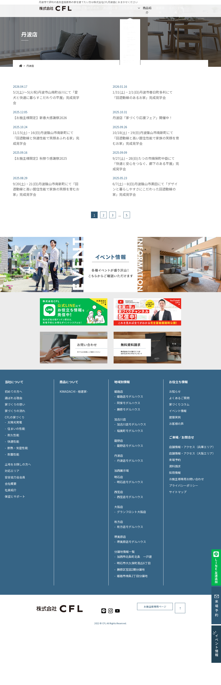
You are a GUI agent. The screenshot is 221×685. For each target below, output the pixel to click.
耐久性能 (13, 463)
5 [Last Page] (127, 215)
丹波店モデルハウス (130, 489)
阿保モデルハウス (128, 431)
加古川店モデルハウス (131, 453)
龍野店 (118, 469)
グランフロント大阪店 (131, 540)
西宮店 (118, 520)
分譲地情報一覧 (124, 580)
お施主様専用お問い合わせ (186, 507)
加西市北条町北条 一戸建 (134, 585)
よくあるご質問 (179, 426)
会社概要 (10, 512)
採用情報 (175, 501)
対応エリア (12, 499)
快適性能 (13, 470)
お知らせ (175, 420)
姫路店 (118, 420)
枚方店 (118, 550)
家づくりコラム (179, 433)
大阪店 (118, 535)
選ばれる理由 (100, 8)
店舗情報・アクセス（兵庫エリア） (192, 475)
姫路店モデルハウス (130, 425)
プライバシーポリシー (183, 514)
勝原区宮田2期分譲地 (131, 598)
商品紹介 (156, 8)
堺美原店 (120, 565)
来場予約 (175, 488)
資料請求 (175, 494)
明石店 (118, 505)
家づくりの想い (15, 433)
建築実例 (178, 8)
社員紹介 (10, 518)
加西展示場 (121, 499)
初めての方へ (72, 8)
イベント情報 (203, 8)
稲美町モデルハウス (130, 459)
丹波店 (118, 484)
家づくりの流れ (15, 439)
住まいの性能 (16, 457)
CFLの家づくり (130, 8)
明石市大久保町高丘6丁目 (134, 591)
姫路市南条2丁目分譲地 (132, 604)
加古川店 (120, 448)
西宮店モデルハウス (130, 525)
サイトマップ (178, 520)
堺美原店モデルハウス (131, 570)
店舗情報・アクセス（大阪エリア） (192, 482)
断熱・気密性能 (17, 476)
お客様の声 (176, 452)
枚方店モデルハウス (130, 555)
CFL (104, 651)
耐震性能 (13, 483)
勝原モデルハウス (128, 438)
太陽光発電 (14, 451)
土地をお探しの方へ (18, 493)
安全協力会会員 (15, 505)
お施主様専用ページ (182, 636)
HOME (49, 8)
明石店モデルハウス (130, 510)
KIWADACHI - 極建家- (74, 420)
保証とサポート (15, 525)
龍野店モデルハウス (130, 474)
